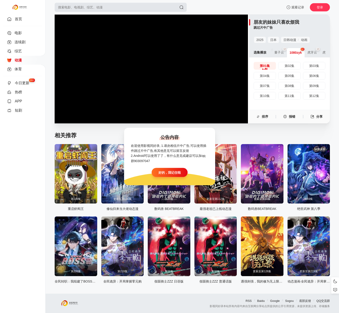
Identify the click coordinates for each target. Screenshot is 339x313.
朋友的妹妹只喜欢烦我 (276, 22)
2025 (259, 40)
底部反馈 (305, 301)
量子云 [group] (280, 51)
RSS (249, 301)
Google (275, 301)
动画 (304, 40)
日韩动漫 (289, 40)
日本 (273, 40)
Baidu (261, 301)
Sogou (289, 301)
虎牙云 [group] (313, 51)
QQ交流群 (323, 301)
